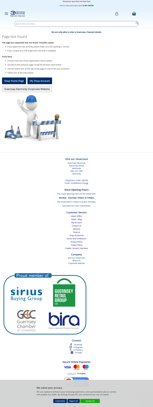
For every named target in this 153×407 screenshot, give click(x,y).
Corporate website (76, 263)
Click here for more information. (76, 206)
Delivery (76, 229)
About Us (76, 260)
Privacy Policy (76, 242)
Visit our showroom (76, 258)
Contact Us (76, 225)
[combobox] (76, 24)
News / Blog (76, 219)
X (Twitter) (77, 350)
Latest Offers (76, 216)
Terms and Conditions (76, 238)
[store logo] (17, 13)
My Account (76, 222)
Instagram (78, 347)
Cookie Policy (76, 245)
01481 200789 (82, 180)
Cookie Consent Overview (76, 248)
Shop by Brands (76, 235)
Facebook (78, 344)
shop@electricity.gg (79, 183)
